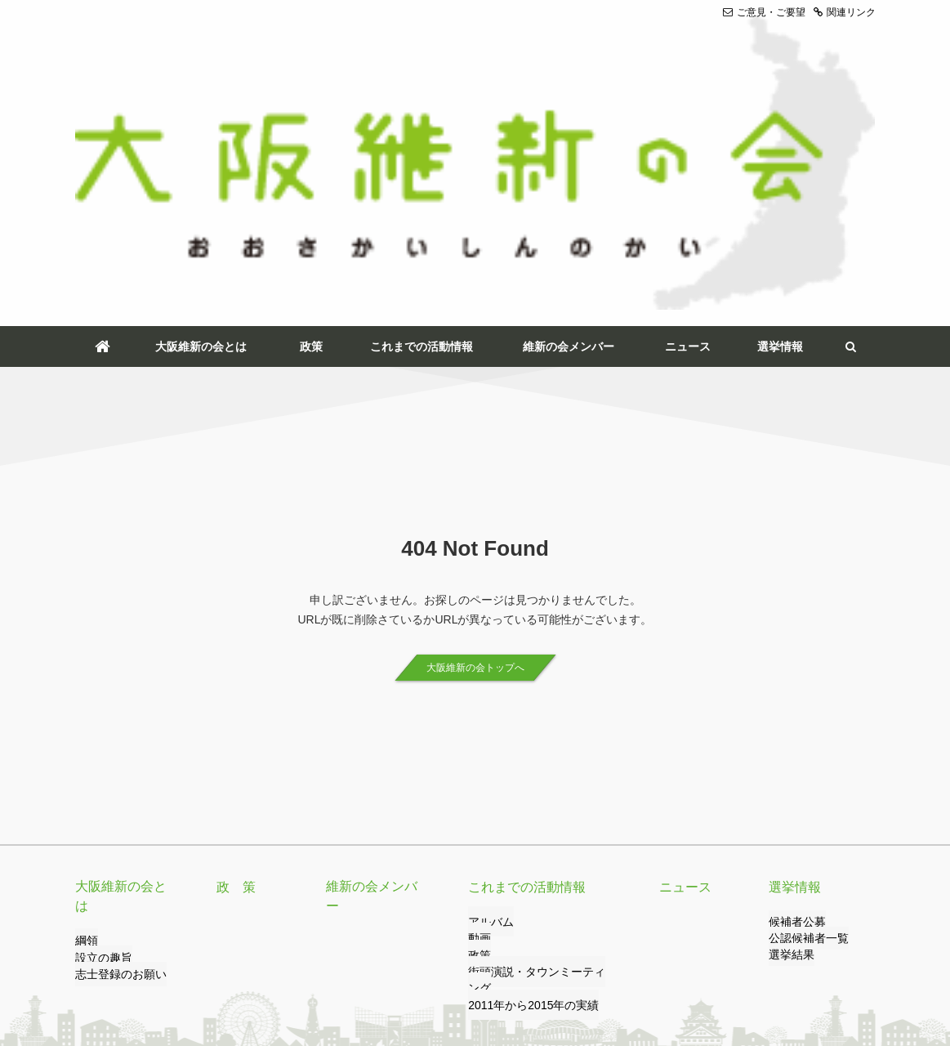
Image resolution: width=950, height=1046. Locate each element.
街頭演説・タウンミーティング (536, 738)
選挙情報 (780, 112)
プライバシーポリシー (265, 970)
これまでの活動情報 (421, 112)
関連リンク (845, 12)
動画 (478, 705)
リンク (181, 970)
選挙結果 (788, 722)
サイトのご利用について (387, 970)
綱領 (85, 689)
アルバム (487, 689)
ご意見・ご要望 (764, 12)
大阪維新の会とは (201, 112)
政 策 (233, 653)
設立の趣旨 (99, 705)
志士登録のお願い (114, 722)
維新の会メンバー (568, 112)
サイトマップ (490, 970)
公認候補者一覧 (803, 705)
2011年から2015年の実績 (524, 755)
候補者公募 (793, 689)
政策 (311, 112)
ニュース (688, 112)
